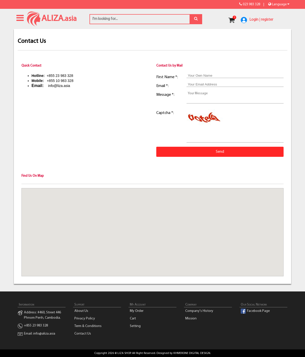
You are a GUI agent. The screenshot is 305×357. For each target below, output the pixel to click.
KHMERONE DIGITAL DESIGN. (192, 353)
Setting (135, 326)
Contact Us (82, 334)
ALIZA (33, 18)
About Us (81, 311)
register (267, 20)
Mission (191, 318)
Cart (133, 318)
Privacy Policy (84, 318)
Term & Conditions (88, 326)
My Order (136, 311)
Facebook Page (258, 311)
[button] (152, 227)
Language (278, 4)
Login (254, 20)
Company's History (199, 311)
